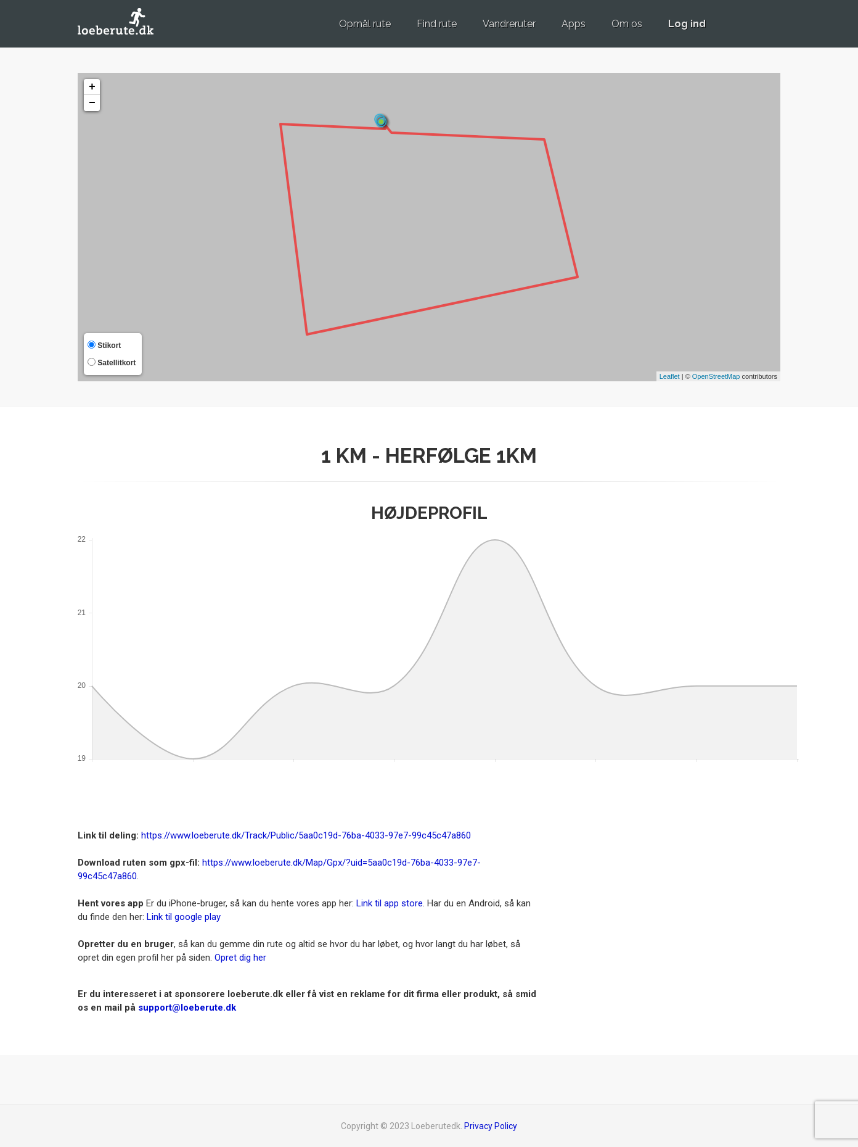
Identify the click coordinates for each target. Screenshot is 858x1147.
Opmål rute (365, 24)
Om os (626, 24)
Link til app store (389, 903)
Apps (574, 24)
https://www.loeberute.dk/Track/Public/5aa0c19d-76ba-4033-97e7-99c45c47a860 (306, 835)
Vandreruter (509, 24)
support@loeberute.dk (187, 1007)
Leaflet (670, 376)
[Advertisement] (669, 887)
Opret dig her (240, 957)
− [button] (92, 103)
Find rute (437, 24)
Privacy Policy (490, 1126)
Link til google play (184, 916)
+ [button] (92, 87)
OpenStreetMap (716, 376)
